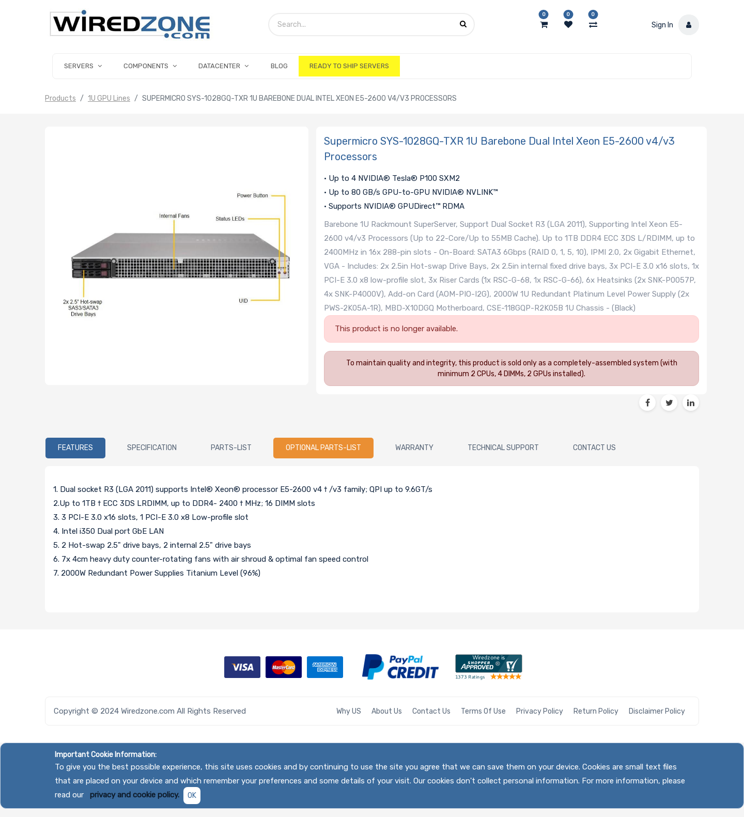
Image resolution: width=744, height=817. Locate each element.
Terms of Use (483, 711)
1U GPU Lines (109, 98)
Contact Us (431, 711)
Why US (348, 711)
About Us (386, 711)
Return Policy (596, 711)
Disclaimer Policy (657, 711)
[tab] (75, 448)
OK (192, 795)
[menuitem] (279, 66)
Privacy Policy (539, 711)
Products (60, 98)
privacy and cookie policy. (134, 794)
